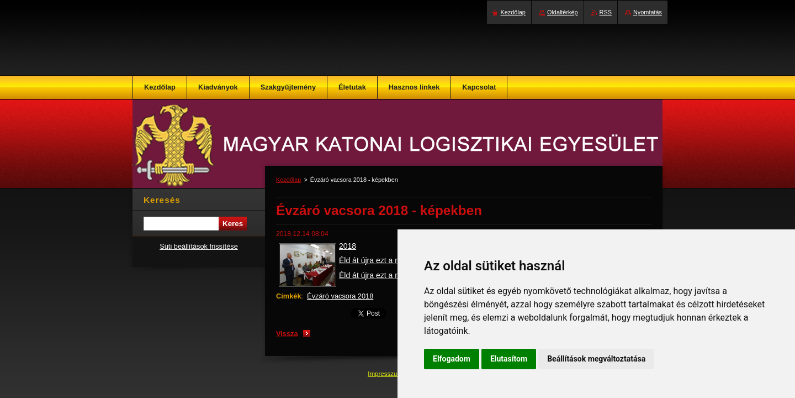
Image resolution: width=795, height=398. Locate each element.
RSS (606, 12)
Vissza (287, 333)
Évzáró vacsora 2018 (340, 296)
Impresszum (386, 373)
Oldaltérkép (562, 12)
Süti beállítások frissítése (199, 246)
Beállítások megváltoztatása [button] (596, 358)
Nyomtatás (647, 12)
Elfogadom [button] (451, 358)
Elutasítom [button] (508, 358)
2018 (347, 246)
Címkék (288, 296)
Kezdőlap (288, 179)
